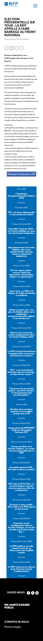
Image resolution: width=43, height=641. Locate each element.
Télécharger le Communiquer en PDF (21, 174)
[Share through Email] (22, 48)
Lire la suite (21, 203)
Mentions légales (12, 626)
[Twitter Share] (11, 48)
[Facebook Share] (6, 48)
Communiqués (25, 39)
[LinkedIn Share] (17, 48)
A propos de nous (16, 621)
